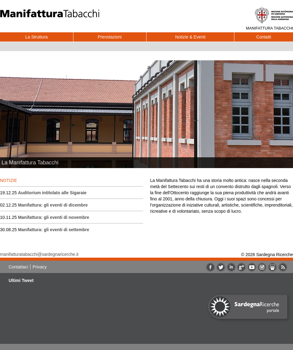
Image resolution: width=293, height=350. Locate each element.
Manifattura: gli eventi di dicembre (53, 205)
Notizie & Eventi (190, 36)
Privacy (40, 266)
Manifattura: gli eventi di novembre (53, 217)
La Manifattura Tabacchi (30, 162)
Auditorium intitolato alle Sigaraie (52, 192)
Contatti (263, 36)
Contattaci (18, 266)
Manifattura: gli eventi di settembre (53, 229)
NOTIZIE (8, 180)
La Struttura (36, 36)
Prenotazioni (110, 36)
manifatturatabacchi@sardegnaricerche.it (39, 254)
